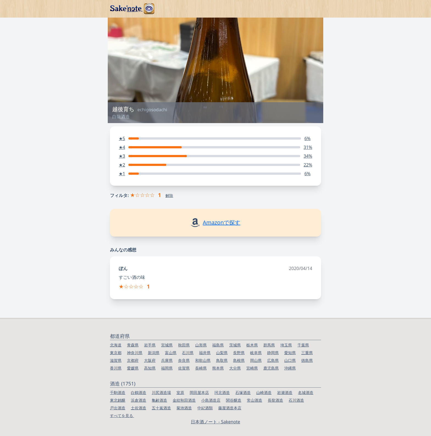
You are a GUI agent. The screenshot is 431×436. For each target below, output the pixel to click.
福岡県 (167, 368)
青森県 (133, 345)
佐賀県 (184, 368)
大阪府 (150, 360)
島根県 (239, 360)
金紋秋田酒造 (184, 400)
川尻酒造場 (161, 392)
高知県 (150, 368)
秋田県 (184, 345)
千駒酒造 (117, 392)
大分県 (235, 368)
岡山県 (256, 360)
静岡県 (273, 352)
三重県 (307, 352)
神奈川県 (134, 352)
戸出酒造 (117, 407)
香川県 (115, 368)
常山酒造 (254, 400)
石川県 (188, 352)
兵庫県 (167, 360)
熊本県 (218, 368)
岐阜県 (256, 352)
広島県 (273, 360)
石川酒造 (296, 400)
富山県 (170, 352)
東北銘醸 (117, 400)
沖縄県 (290, 368)
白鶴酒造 (138, 392)
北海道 (115, 345)
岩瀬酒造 (284, 392)
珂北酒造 (222, 392)
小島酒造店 (210, 400)
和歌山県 (203, 360)
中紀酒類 (205, 407)
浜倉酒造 (138, 400)
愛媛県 (133, 368)
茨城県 (235, 345)
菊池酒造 (184, 407)
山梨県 (222, 352)
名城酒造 (305, 392)
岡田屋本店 (199, 392)
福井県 (205, 352)
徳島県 (307, 360)
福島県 (218, 345)
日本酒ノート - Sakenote (215, 422)
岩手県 (150, 345)
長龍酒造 (275, 400)
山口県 (290, 360)
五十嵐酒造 (161, 407)
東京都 (115, 352)
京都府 (133, 360)
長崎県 (201, 368)
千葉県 (303, 345)
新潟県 (153, 352)
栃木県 (252, 345)
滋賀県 (115, 360)
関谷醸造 (233, 400)
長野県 (239, 352)
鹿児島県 (271, 368)
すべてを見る (122, 415)
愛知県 (290, 352)
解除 (169, 195)
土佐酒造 (138, 407)
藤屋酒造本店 (229, 407)
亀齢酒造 (159, 400)
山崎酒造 (264, 392)
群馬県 (269, 345)
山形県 (201, 345)
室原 (180, 392)
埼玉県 (286, 345)
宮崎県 (252, 368)
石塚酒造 (243, 392)
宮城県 (167, 345)
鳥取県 (222, 360)
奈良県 (184, 360)
